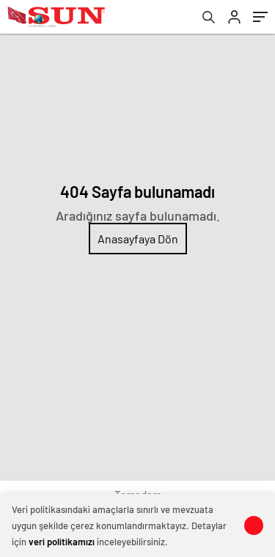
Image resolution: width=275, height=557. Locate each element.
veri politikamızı (62, 541)
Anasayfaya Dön (138, 239)
